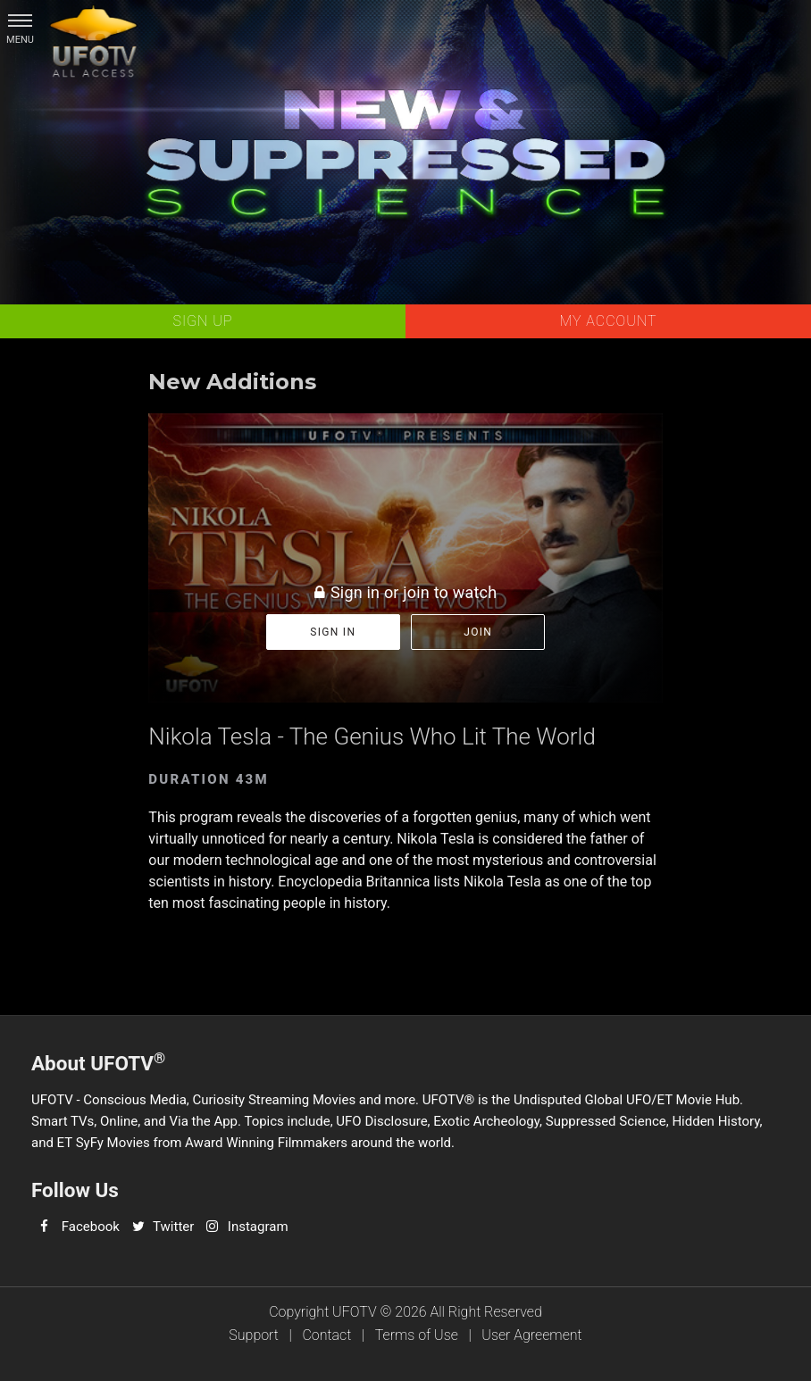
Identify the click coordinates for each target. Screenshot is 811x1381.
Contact (326, 1335)
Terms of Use (416, 1335)
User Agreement (531, 1335)
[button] (20, 20)
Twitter (173, 1227)
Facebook (91, 1227)
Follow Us (75, 1190)
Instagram (258, 1227)
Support (254, 1335)
